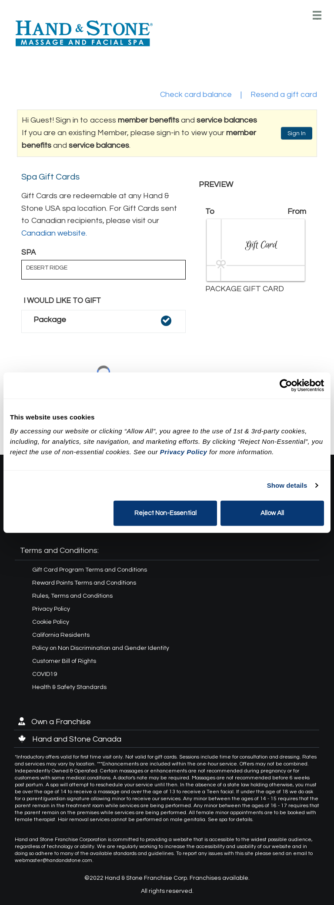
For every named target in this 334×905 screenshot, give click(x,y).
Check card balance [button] (196, 94)
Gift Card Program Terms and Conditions (89, 570)
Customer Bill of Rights (64, 661)
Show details (287, 485)
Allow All (272, 512)
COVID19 (44, 674)
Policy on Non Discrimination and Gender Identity (100, 648)
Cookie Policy (50, 622)
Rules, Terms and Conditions (72, 596)
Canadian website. (54, 233)
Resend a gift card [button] (283, 94)
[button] (103, 321)
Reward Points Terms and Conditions (84, 583)
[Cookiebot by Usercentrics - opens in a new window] (286, 385)
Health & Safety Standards (69, 687)
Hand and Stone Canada (69, 739)
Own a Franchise (54, 722)
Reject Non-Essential (165, 512)
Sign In (296, 133)
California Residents (61, 635)
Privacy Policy (51, 609)
